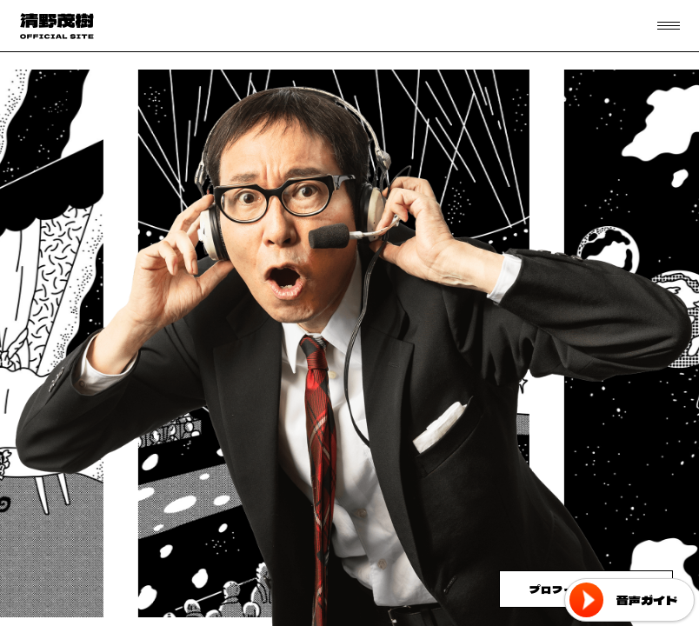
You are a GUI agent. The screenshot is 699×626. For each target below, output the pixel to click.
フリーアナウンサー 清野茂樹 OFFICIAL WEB (56, 26)
